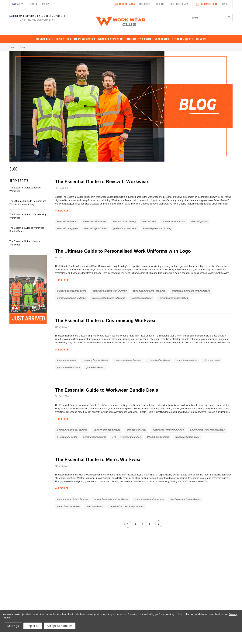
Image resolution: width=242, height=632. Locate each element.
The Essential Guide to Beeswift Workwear (102, 181)
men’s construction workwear (185, 499)
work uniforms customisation (173, 298)
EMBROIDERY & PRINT (138, 39)
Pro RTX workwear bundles (126, 437)
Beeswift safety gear (67, 228)
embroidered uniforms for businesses (190, 290)
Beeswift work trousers (94, 221)
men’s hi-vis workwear (68, 506)
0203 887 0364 (124, 4)
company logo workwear (95, 360)
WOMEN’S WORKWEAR (110, 39)
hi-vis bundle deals (67, 437)
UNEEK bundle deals (158, 437)
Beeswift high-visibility (95, 228)
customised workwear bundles (168, 429)
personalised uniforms (68, 367)
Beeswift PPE (149, 221)
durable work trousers (173, 221)
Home (12, 47)
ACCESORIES (161, 39)
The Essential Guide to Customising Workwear (106, 320)
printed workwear (95, 367)
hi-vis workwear (212, 360)
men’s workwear (94, 506)
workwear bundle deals (187, 437)
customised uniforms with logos (149, 290)
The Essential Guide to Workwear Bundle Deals (107, 390)
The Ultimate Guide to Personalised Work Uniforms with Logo (123, 251)
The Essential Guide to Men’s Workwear (99, 459)
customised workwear (159, 360)
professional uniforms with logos (108, 298)
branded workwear (66, 360)
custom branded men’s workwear (111, 499)
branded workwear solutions (71, 290)
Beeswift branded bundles (106, 429)
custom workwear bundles (127, 360)
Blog (22, 47)
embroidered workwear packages (207, 429)
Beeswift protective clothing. (157, 228)
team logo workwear (141, 298)
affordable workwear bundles (72, 429)
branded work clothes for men (72, 499)
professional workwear (125, 228)
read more (63, 211)
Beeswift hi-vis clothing (124, 221)
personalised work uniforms (71, 298)
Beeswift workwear (66, 221)
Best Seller (63, 39)
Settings (13, 626)
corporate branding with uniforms (109, 290)
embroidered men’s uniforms (149, 499)
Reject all (33, 626)
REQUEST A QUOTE (182, 39)
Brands (201, 39)
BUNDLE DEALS (44, 39)
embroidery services (186, 360)
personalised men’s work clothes (126, 506)
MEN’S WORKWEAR (84, 39)
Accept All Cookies (60, 626)
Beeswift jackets (199, 221)
